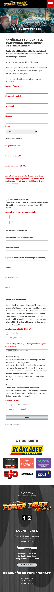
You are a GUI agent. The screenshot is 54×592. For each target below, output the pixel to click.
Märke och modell (13, 96)
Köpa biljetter (27, 567)
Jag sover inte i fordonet (19, 406)
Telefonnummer (12, 250)
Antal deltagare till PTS (15, 166)
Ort (6, 290)
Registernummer (12, 146)
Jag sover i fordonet (17, 411)
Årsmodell (9, 106)
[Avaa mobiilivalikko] (50, 4)
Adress (8, 270)
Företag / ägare (12, 86)
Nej (13, 224)
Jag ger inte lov (15, 340)
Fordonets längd (12, 156)
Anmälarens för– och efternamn (19, 240)
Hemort (8, 116)
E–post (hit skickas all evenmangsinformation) (25, 260)
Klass (7, 126)
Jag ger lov (14, 335)
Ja (13, 218)
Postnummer (10, 280)
